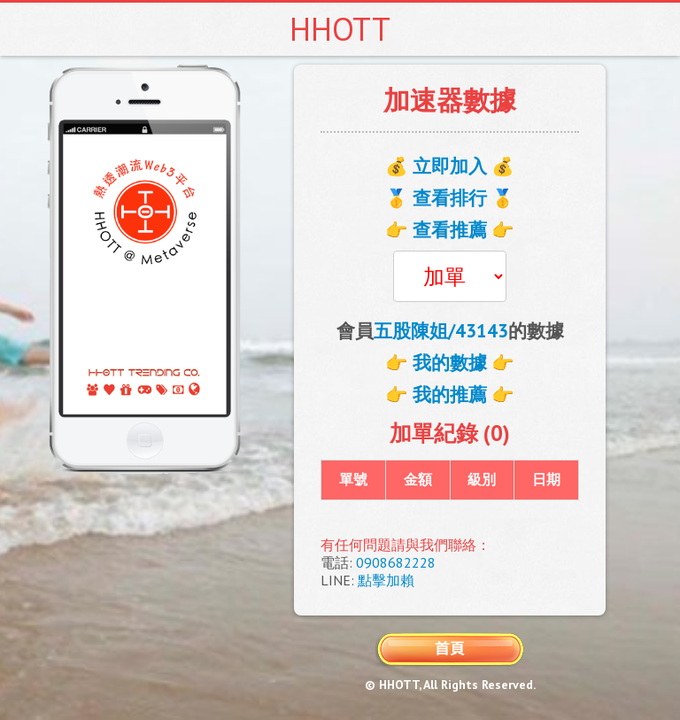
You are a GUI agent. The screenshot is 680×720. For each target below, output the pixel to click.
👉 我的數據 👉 (449, 363)
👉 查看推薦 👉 (449, 230)
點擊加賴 (386, 580)
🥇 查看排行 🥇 (449, 198)
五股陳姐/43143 (441, 331)
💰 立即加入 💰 (449, 166)
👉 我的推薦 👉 (449, 394)
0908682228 (396, 562)
